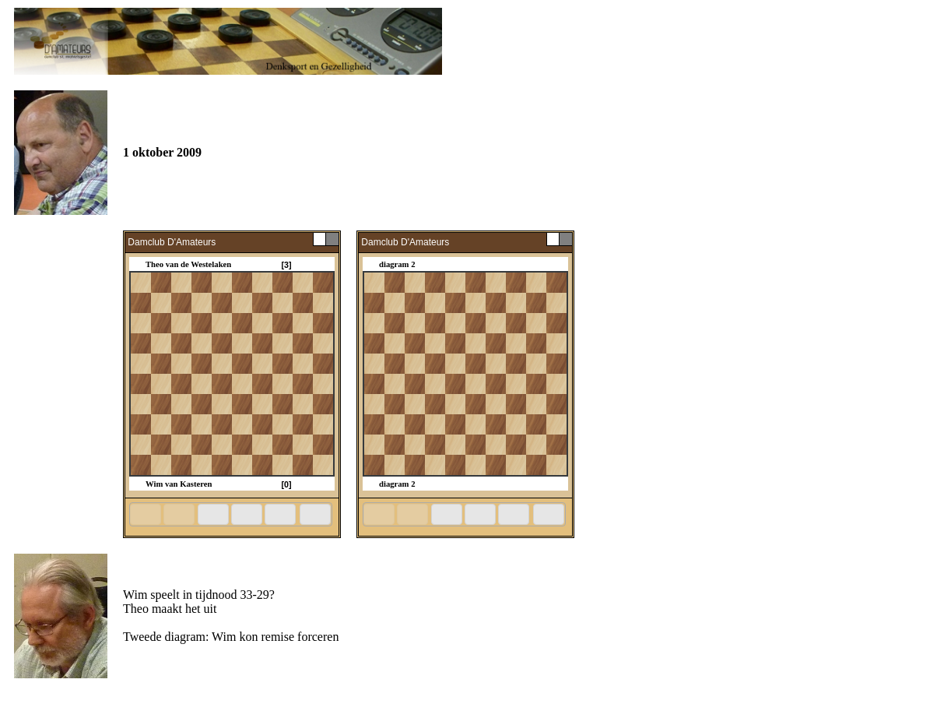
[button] (145, 515)
